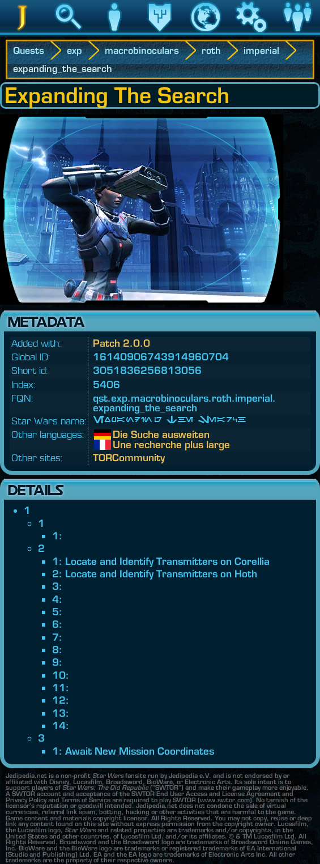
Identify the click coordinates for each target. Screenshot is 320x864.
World (205, 33)
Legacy (160, 33)
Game (251, 33)
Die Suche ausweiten (121, 434)
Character (114, 33)
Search (68, 33)
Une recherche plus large (121, 445)
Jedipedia (23, 33)
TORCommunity (129, 457)
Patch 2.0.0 (121, 343)
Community (297, 33)
